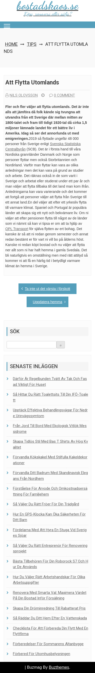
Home (11, 44)
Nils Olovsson (21, 95)
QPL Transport (16, 229)
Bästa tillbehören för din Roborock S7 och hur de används (50, 564)
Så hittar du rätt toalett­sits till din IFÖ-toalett (50, 397)
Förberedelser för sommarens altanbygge (48, 644)
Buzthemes (59, 667)
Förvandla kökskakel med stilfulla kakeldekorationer (50, 460)
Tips (31, 44)
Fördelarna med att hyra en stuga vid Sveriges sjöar (50, 533)
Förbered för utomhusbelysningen (41, 654)
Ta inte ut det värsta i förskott (47, 289)
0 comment (62, 95)
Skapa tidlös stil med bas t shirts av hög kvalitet (50, 444)
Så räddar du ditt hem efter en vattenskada (50, 618)
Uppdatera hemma (47, 302)
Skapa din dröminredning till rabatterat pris (49, 608)
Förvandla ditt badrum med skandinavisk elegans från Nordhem (50, 475)
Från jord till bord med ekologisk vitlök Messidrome (50, 428)
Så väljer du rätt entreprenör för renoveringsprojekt (50, 548)
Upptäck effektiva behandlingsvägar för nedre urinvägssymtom (50, 413)
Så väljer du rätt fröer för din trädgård (46, 504)
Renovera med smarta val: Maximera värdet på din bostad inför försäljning (49, 595)
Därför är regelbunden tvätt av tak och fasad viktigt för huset (50, 381)
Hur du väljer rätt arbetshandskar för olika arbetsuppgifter (49, 580)
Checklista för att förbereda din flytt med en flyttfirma (50, 631)
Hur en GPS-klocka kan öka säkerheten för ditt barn (49, 517)
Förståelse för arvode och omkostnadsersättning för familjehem (50, 491)
